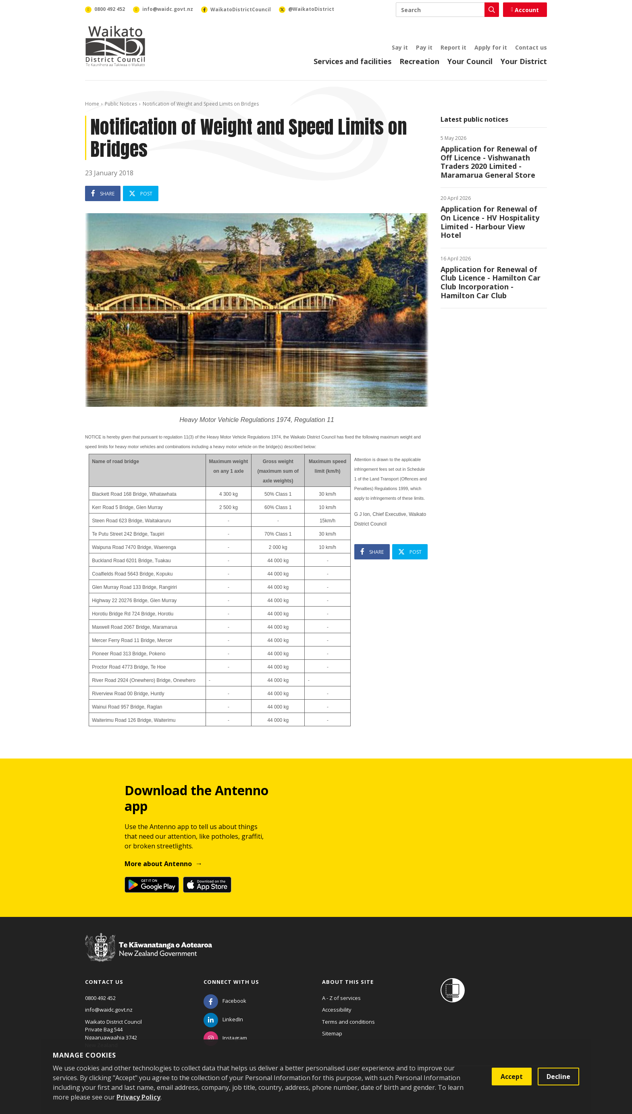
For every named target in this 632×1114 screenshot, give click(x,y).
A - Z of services (341, 998)
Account (525, 10)
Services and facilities (352, 61)
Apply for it (490, 47)
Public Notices (121, 103)
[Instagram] (225, 1037)
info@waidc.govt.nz (109, 1009)
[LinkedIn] (223, 1019)
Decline (558, 1076)
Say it (400, 47)
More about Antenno (158, 863)
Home (92, 103)
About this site (348, 981)
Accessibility (336, 1009)
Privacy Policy (138, 1097)
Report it (453, 47)
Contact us (531, 47)
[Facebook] (225, 1000)
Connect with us (231, 981)
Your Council (470, 61)
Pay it (424, 47)
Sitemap (332, 1033)
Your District (524, 61)
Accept (512, 1076)
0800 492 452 (100, 998)
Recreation (419, 61)
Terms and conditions (348, 1021)
